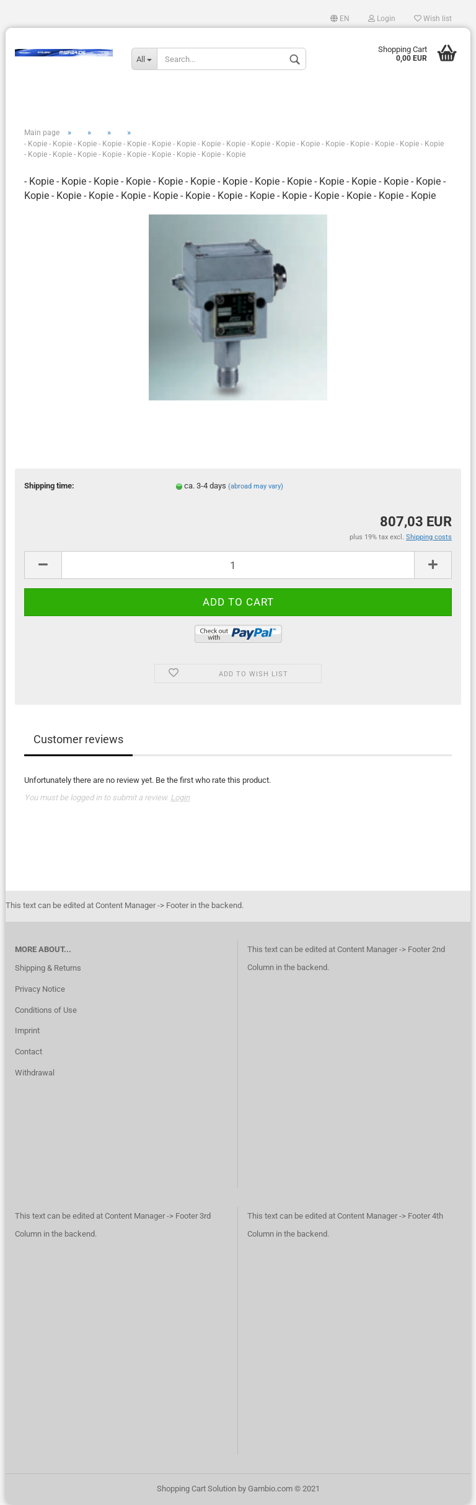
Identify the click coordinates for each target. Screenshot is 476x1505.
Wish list (433, 18)
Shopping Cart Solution (196, 1488)
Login (381, 18)
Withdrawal (35, 1072)
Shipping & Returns (48, 968)
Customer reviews (78, 739)
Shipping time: (49, 485)
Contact (28, 1051)
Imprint (27, 1030)
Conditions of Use (46, 1010)
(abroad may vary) (255, 486)
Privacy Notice (40, 989)
